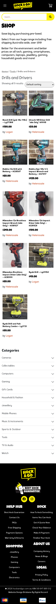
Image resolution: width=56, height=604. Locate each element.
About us (41, 544)
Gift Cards (7, 390)
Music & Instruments (12, 421)
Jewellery (7, 405)
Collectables (8, 366)
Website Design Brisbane (20, 592)
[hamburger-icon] (4, 5)
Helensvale (38, 132)
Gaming (6, 382)
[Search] (50, 17)
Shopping (14, 546)
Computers (7, 374)
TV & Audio (7, 445)
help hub (14, 507)
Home (5, 72)
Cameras (6, 358)
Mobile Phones (9, 413)
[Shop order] (39, 84)
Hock (41, 507)
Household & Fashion (12, 397)
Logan (9, 132)
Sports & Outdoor (11, 429)
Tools (13, 72)
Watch (5, 453)
